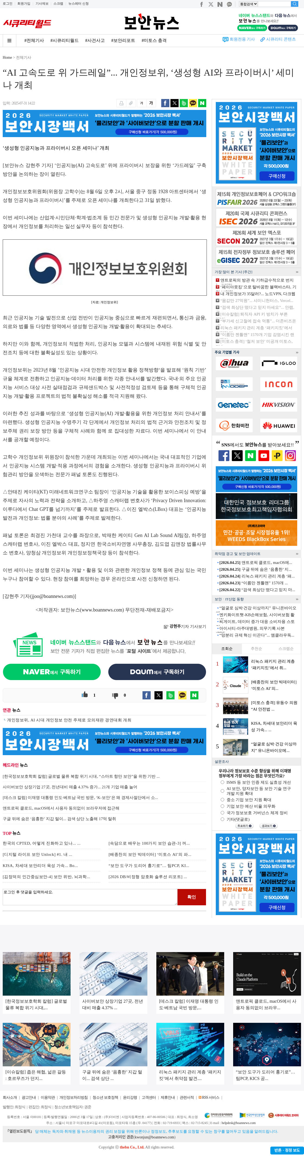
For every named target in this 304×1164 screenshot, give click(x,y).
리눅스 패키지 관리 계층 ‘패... (257, 576)
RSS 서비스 (210, 1097)
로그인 (7, 3)
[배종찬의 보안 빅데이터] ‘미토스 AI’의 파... (150, 854)
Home (7, 57)
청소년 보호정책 (105, 1097)
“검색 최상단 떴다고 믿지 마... (257, 590)
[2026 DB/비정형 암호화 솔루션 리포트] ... (148, 877)
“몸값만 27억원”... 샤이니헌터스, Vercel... (256, 300)
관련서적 (187, 1097)
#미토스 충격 (154, 40)
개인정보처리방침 (73, 1097)
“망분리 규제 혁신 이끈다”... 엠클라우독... (256, 635)
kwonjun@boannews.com (154, 1137)
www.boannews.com (102, 610)
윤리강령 (130, 1097)
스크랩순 (286, 649)
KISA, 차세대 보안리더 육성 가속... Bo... (40, 865)
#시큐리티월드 (64, 40)
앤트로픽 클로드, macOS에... (255, 562)
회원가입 (23, 3)
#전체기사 (34, 40)
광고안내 (29, 1097)
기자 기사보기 (185, 626)
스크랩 (58, 3)
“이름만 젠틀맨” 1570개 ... (253, 583)
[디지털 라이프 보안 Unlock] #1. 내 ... (37, 854)
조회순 (227, 649)
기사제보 (42, 3)
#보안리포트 (123, 40)
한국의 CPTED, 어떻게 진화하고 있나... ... (42, 843)
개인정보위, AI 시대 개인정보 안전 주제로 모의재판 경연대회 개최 (69, 720)
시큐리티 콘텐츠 (281, 39)
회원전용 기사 (242, 39)
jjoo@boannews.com (52, 596)
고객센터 (149, 1097)
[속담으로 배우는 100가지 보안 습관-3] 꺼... (149, 843)
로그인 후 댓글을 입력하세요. (90, 897)
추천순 (256, 649)
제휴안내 (168, 1097)
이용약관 (48, 1097)
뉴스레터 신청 (78, 3)
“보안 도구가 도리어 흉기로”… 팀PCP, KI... (149, 865)
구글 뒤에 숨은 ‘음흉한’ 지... (255, 569)
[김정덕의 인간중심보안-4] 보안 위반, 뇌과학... (46, 877)
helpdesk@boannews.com (238, 1123)
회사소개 (10, 1097)
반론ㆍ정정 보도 (287, 1150)
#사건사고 (95, 40)
